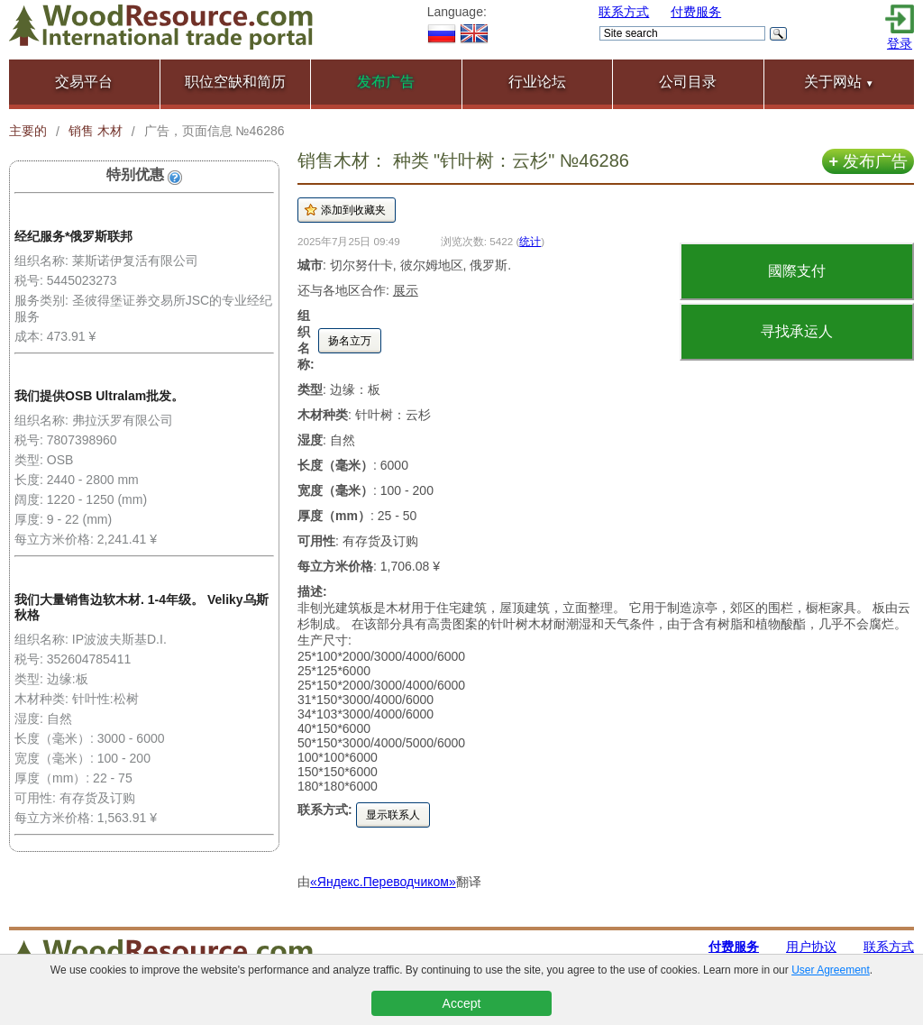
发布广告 (868, 161)
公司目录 (688, 81)
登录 (899, 43)
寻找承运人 (797, 331)
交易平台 (84, 81)
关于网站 (839, 81)
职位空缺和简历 (235, 81)
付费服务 (696, 12)
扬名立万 (349, 340)
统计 (530, 241)
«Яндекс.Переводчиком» (383, 881)
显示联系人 (393, 815)
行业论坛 (537, 81)
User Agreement (830, 970)
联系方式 (624, 12)
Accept (462, 1003)
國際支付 (797, 271)
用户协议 (811, 946)
